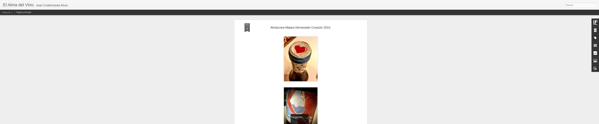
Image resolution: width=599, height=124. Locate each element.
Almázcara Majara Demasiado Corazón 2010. (300, 27)
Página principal (23, 12)
